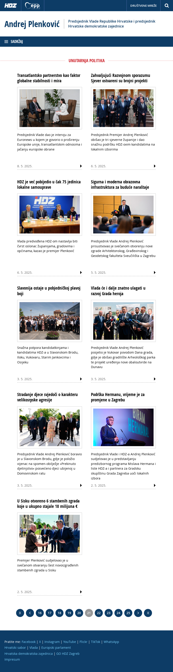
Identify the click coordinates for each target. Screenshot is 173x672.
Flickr (83, 642)
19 (69, 613)
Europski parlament (56, 647)
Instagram (52, 642)
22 (99, 613)
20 (79, 613)
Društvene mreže (143, 6)
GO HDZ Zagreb (68, 653)
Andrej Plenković (31, 24)
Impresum (12, 659)
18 (59, 613)
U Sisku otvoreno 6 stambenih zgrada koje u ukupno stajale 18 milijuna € (48, 503)
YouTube (69, 642)
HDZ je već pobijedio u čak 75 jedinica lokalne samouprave (49, 184)
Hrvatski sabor (15, 647)
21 (89, 613)
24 (118, 613)
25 (128, 613)
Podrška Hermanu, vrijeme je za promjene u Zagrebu (118, 397)
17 (49, 613)
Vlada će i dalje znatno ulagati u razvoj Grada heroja (118, 290)
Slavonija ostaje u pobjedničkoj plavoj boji (48, 290)
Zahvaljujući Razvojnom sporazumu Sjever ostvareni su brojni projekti (120, 78)
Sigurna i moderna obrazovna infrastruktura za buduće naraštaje (120, 184)
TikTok (95, 642)
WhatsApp (111, 642)
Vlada (34, 647)
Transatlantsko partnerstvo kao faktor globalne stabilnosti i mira (48, 78)
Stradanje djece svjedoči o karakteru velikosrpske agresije (47, 397)
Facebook (29, 642)
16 (40, 613)
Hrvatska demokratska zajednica (28, 653)
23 (108, 613)
